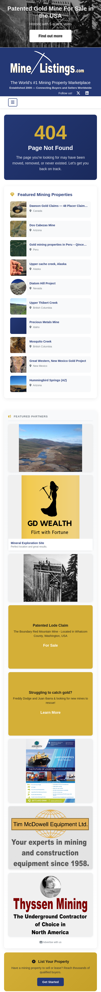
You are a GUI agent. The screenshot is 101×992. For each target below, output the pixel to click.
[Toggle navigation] (12, 102)
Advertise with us (50, 942)
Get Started (50, 982)
